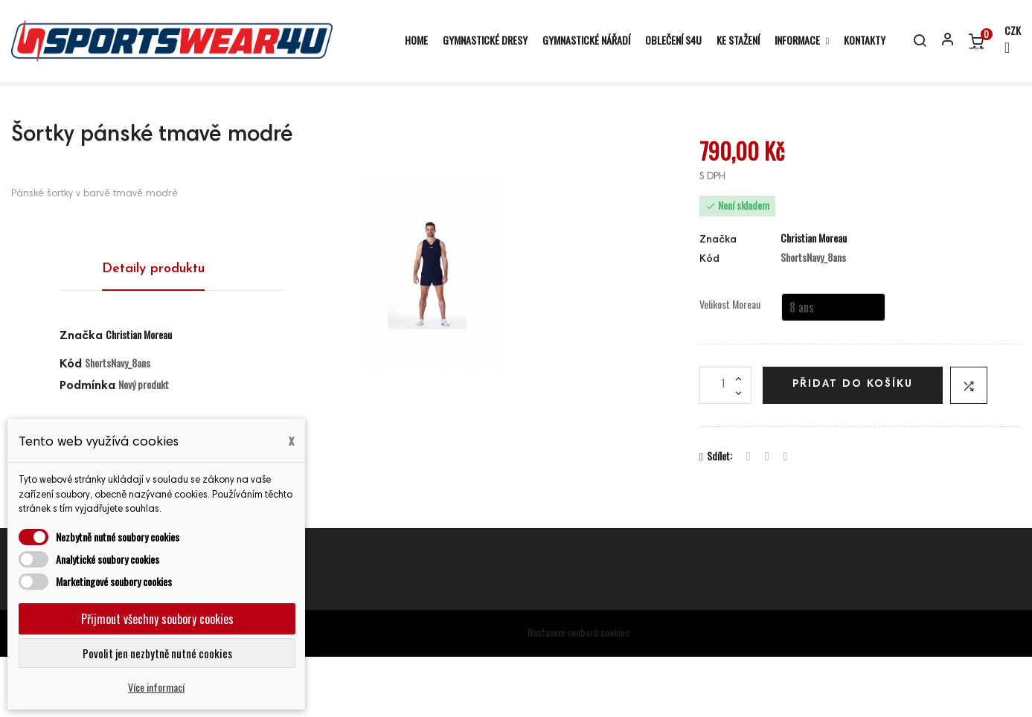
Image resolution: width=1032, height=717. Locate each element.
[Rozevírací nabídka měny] (1006, 40)
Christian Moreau (139, 395)
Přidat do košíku (852, 445)
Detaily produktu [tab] (153, 330)
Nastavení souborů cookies (578, 693)
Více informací (156, 687)
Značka (81, 397)
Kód (709, 320)
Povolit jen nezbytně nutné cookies (157, 653)
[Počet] (725, 445)
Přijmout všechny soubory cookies (157, 619)
